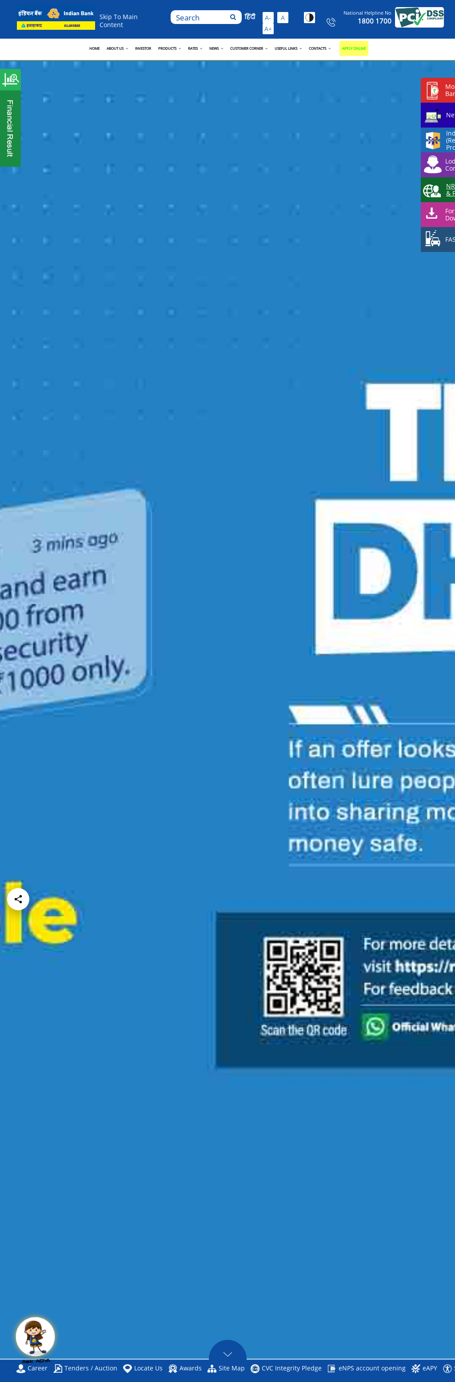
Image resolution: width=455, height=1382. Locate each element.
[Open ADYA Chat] (35, 1342)
